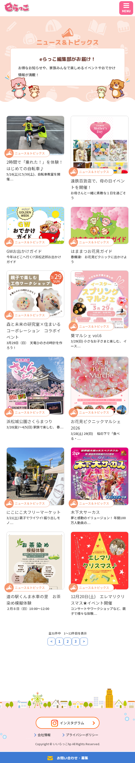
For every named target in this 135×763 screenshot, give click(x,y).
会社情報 (44, 734)
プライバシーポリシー (82, 734)
